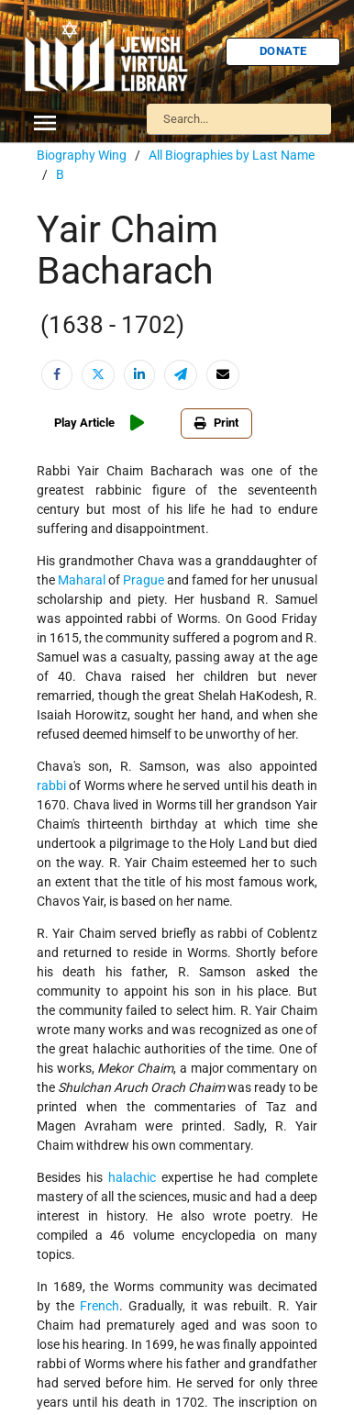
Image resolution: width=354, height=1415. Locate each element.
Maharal (81, 580)
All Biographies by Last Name (232, 155)
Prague (143, 580)
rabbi (51, 785)
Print (216, 422)
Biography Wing (82, 155)
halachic (132, 1177)
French (99, 1305)
